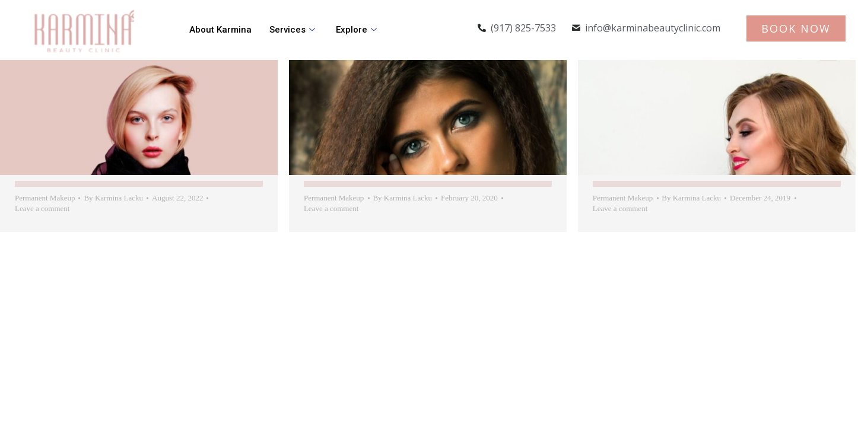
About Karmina (220, 29)
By (113, 197)
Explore (358, 29)
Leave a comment (42, 208)
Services (293, 29)
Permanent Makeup (45, 197)
